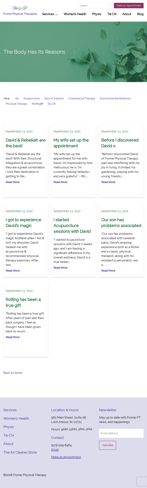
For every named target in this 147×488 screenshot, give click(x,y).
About (126, 14)
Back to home (12, 373)
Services (48, 14)
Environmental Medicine (115, 98)
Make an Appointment (129, 5)
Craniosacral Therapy (81, 98)
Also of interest (54, 98)
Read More (13, 182)
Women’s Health (75, 14)
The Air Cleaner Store (20, 452)
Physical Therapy (16, 103)
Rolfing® (37, 103)
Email (55, 449)
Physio (96, 14)
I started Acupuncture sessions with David (72, 225)
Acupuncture (31, 98)
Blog (140, 14)
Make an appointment (66, 457)
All (16, 98)
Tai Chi (111, 14)
